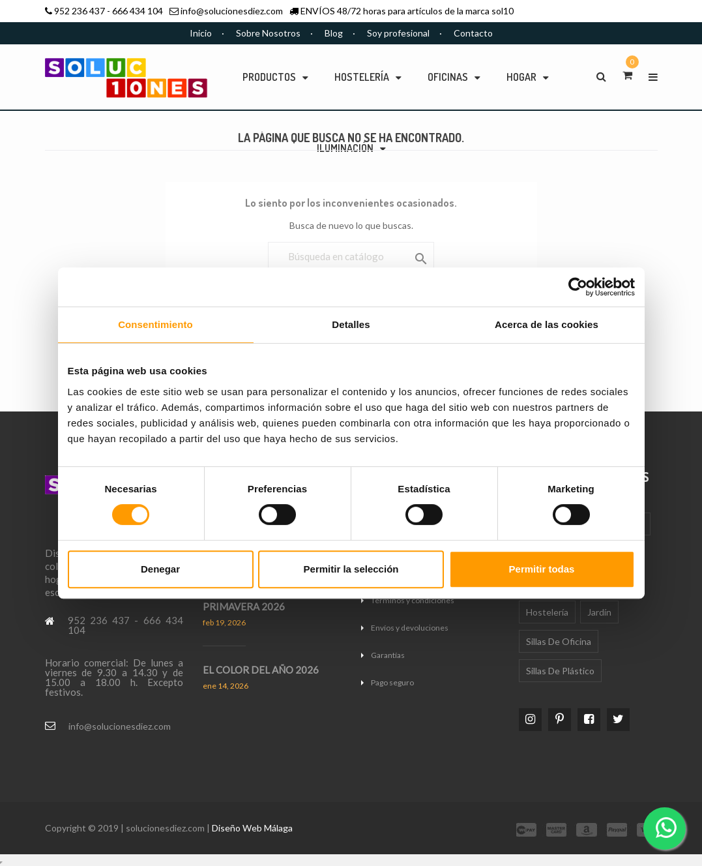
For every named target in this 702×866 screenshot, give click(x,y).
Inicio (201, 32)
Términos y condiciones (412, 600)
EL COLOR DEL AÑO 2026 (261, 670)
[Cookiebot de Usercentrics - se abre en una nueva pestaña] (578, 287)
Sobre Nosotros (268, 32)
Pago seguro (392, 682)
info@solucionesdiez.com (232, 10)
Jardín (599, 612)
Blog (334, 32)
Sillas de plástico (560, 670)
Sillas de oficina (558, 641)
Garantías (388, 655)
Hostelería (547, 612)
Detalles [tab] (351, 324)
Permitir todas (542, 569)
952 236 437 (79, 10)
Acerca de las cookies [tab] (546, 324)
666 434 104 (137, 10)
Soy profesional (398, 32)
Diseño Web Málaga (252, 827)
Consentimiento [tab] (155, 324)
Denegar (160, 569)
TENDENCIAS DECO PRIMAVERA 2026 (249, 600)
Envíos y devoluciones (409, 628)
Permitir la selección (351, 569)
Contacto (473, 32)
